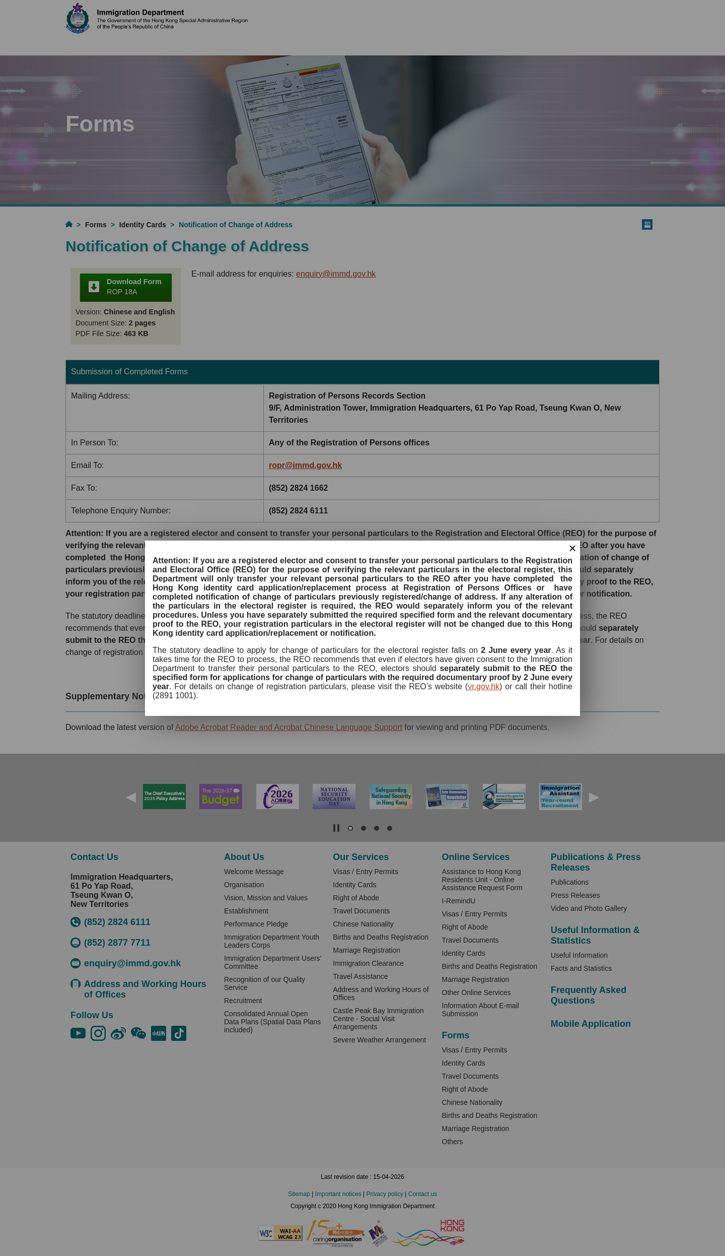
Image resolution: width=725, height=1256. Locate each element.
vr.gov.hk (483, 686)
